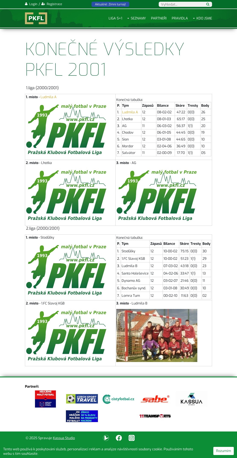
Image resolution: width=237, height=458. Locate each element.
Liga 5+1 (115, 18)
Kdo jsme (204, 18)
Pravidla (180, 18)
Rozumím (223, 451)
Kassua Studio (64, 438)
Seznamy (138, 18)
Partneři (159, 18)
